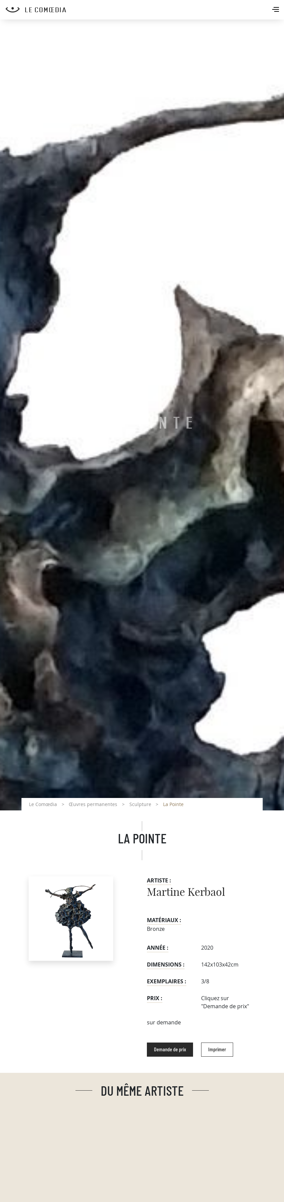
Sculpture (140, 804)
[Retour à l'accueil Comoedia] (144, 9)
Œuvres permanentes (93, 804)
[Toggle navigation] (276, 10)
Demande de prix (170, 1049)
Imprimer (217, 1049)
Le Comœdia (43, 804)
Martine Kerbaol (186, 892)
